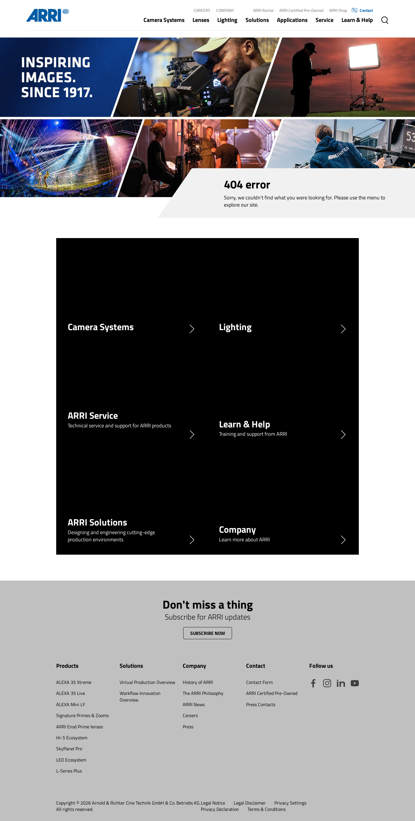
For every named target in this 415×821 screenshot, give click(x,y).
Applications (292, 19)
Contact (362, 10)
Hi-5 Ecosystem (71, 737)
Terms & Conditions (267, 809)
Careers (202, 10)
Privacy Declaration (220, 809)
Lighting (227, 19)
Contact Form (259, 682)
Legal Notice (213, 803)
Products (67, 665)
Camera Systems (164, 19)
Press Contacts (260, 704)
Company (225, 10)
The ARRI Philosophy (203, 693)
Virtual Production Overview (147, 682)
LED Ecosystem (71, 759)
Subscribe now (207, 633)
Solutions (257, 19)
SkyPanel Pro (69, 748)
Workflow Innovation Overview (140, 696)
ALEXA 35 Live (70, 693)
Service (324, 19)
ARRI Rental (263, 10)
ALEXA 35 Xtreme (73, 682)
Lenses (201, 19)
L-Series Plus (69, 770)
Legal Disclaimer (250, 803)
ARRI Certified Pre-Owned (301, 10)
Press (188, 726)
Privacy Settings (290, 803)
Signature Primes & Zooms (82, 715)
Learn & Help (357, 19)
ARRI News (194, 704)
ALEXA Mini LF (70, 704)
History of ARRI (198, 682)
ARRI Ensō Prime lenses (79, 726)
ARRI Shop (338, 10)
